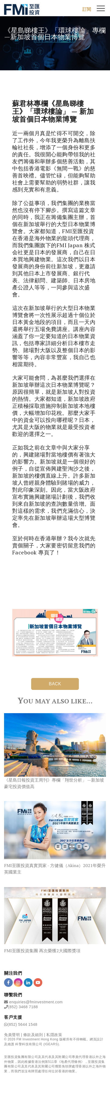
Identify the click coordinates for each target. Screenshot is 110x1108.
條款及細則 (33, 1035)
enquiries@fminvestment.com (36, 1002)
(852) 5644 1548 (22, 1024)
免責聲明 (12, 1035)
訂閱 (86, 9)
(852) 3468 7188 (23, 1007)
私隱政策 (54, 1035)
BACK (55, 684)
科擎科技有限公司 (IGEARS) (37, 1044)
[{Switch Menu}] (101, 8)
